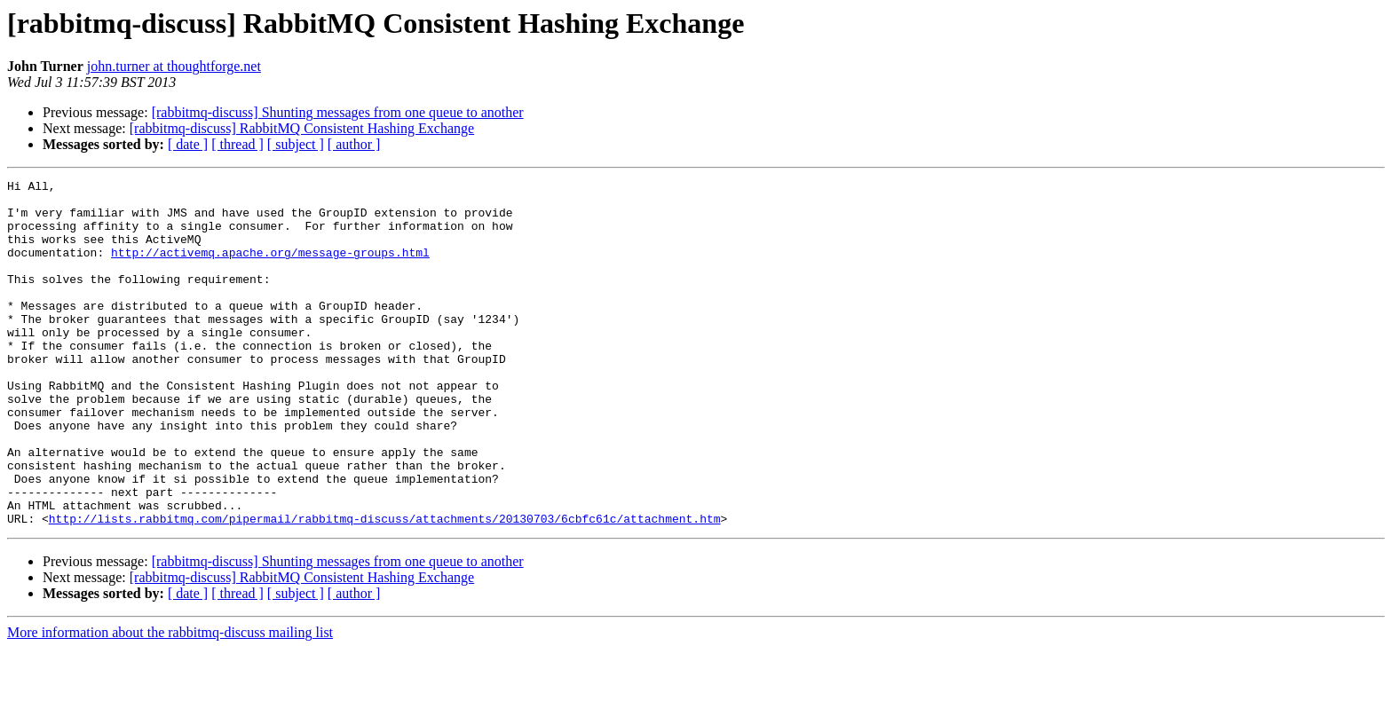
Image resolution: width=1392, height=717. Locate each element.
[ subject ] (295, 144)
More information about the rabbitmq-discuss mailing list (170, 701)
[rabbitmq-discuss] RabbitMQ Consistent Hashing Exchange (302, 128)
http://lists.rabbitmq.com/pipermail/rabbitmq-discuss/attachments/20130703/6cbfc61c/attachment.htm (385, 587)
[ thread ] (237, 144)
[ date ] (188, 144)
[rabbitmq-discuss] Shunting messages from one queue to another (338, 112)
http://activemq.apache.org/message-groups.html (270, 268)
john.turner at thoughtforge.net (174, 66)
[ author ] (354, 144)
